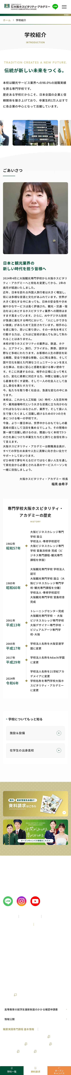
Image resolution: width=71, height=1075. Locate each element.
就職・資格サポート (50, 924)
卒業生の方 (10, 961)
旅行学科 (28, 1051)
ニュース (53, 972)
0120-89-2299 (17, 884)
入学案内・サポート (16, 924)
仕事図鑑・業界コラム (15, 972)
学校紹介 (9, 916)
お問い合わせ (10, 979)
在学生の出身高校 (35, 750)
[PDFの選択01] (35, 1009)
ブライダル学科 (39, 1044)
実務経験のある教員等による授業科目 (24, 1036)
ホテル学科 (9, 1051)
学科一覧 (51, 916)
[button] (64, 7)
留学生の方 (10, 952)
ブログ (38, 972)
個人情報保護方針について (39, 987)
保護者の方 (28, 952)
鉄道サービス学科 (13, 1044)
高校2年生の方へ (40, 935)
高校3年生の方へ (14, 944)
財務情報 (8, 995)
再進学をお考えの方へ (43, 944)
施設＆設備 (35, 733)
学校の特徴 (29, 916)
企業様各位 (46, 952)
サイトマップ (10, 987)
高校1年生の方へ (14, 935)
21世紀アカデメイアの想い (39, 979)
